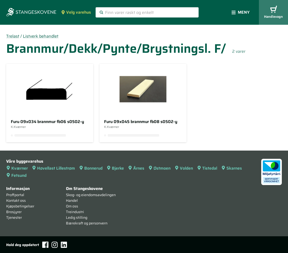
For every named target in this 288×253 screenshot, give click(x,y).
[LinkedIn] (64, 245)
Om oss (72, 206)
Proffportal (15, 195)
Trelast (12, 36)
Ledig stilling (76, 217)
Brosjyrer (14, 212)
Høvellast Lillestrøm (53, 168)
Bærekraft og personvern (86, 223)
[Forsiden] (31, 12)
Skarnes (231, 168)
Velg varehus (76, 12)
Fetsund (16, 175)
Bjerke (115, 168)
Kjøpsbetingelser (20, 206)
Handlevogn (273, 12)
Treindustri (75, 212)
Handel (72, 200)
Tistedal (207, 168)
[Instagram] (55, 245)
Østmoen (159, 168)
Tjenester (14, 217)
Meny (240, 12)
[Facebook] (45, 244)
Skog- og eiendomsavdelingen (91, 195)
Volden (184, 168)
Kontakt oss (16, 200)
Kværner (17, 168)
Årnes (136, 168)
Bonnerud (91, 168)
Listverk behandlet (40, 36)
